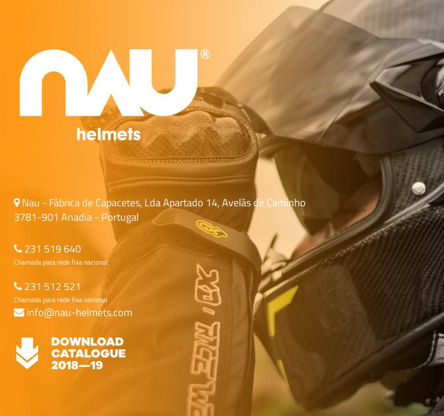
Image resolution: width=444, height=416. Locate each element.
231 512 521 (51, 286)
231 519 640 (51, 249)
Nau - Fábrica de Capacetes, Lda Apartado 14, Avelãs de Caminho (163, 202)
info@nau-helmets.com (78, 312)
